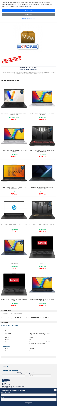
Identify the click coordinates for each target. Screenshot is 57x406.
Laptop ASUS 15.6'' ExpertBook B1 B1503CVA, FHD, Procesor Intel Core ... (42, 188)
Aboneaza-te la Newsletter (10, 370)
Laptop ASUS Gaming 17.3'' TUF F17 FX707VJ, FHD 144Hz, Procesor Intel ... (42, 225)
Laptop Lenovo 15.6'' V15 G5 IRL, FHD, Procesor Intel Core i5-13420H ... (14, 300)
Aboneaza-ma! (6, 379)
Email (2, 397)
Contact (4, 381)
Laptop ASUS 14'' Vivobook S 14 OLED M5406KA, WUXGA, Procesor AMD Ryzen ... (14, 114)
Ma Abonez (28, 403)
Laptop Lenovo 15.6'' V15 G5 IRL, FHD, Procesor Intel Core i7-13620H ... (42, 262)
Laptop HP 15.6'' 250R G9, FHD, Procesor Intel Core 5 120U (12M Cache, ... (14, 225)
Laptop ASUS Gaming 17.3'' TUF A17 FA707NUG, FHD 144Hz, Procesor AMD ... (42, 151)
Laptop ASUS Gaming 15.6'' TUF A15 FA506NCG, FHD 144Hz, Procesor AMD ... (14, 188)
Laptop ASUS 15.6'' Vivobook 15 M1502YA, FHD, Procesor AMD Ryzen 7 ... (14, 262)
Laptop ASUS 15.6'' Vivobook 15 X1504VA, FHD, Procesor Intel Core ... (42, 114)
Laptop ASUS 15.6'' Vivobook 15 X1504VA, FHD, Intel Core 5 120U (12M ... (14, 151)
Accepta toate (28, 10)
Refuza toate (28, 14)
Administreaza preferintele (28, 18)
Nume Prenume (5, 392)
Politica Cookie (27, 6)
